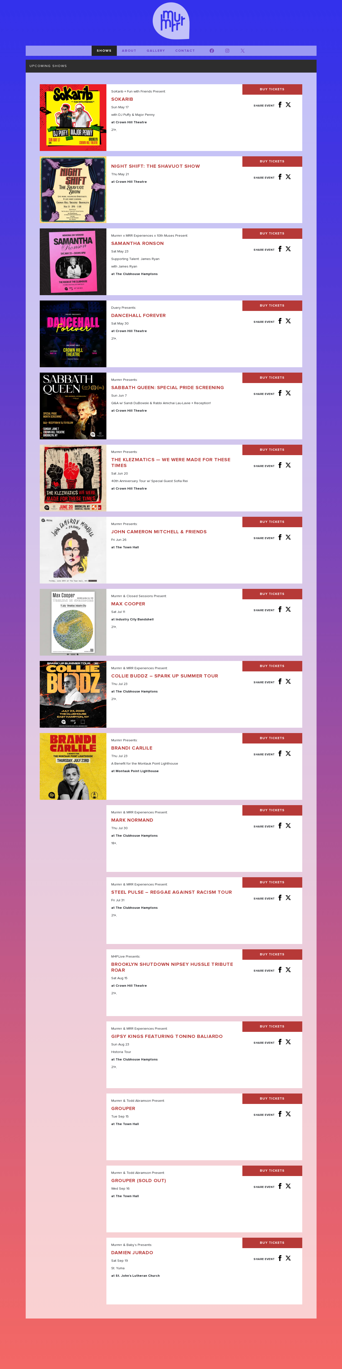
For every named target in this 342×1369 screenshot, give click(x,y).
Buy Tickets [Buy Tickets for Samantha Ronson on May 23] (272, 233)
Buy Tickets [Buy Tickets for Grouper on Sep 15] (272, 1098)
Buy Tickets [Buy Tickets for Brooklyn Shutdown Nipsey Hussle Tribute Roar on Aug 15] (272, 954)
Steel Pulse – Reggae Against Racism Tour (171, 892)
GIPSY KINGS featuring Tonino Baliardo (167, 1036)
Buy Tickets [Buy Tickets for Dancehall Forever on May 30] (272, 305)
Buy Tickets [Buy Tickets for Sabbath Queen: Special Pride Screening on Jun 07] (272, 377)
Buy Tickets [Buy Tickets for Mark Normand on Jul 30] (272, 810)
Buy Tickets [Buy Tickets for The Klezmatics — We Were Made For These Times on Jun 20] (272, 449)
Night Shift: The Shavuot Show (155, 166)
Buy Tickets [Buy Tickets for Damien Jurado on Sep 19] (272, 1242)
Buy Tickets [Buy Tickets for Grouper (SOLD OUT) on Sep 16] (272, 1170)
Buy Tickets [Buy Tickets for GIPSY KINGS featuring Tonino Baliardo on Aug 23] (272, 1026)
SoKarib (122, 99)
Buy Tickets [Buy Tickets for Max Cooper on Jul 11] (272, 594)
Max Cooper (128, 603)
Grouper (123, 1108)
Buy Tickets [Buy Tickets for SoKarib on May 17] (272, 89)
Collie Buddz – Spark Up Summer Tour (164, 676)
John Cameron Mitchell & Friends (159, 531)
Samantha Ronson (137, 243)
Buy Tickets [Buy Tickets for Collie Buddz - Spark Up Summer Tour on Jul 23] (272, 666)
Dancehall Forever (138, 315)
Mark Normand (132, 820)
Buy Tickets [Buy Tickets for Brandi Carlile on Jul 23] (272, 738)
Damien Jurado (132, 1252)
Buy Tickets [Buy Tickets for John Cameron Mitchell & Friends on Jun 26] (272, 522)
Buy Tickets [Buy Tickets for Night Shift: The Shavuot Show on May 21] (272, 161)
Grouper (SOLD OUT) (138, 1180)
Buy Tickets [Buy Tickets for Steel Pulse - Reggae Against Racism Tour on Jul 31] (272, 882)
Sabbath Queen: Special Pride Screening (167, 387)
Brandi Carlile (131, 748)
